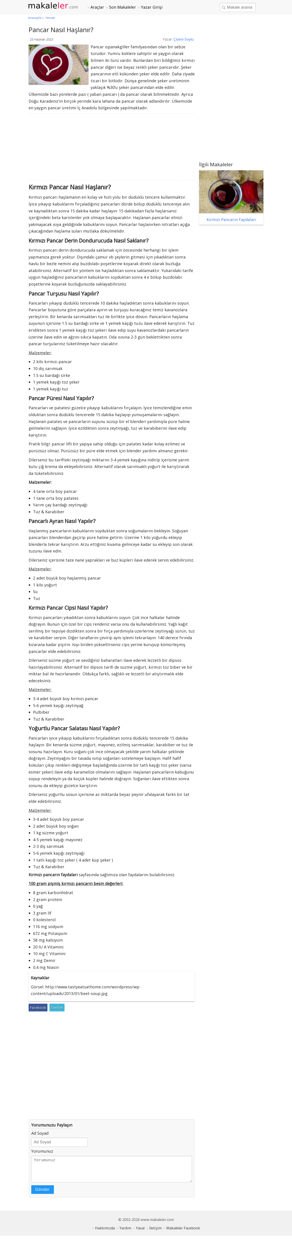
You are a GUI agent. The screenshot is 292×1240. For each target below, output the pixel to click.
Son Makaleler (122, 7)
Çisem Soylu (184, 39)
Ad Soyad (40, 1133)
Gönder (42, 1194)
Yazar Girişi (152, 7)
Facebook (38, 1007)
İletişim (155, 1232)
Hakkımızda (105, 1232)
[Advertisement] (112, 147)
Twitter (57, 1007)
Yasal (140, 1232)
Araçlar (97, 7)
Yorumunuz (42, 1151)
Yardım (125, 1232)
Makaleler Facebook (183, 1232)
